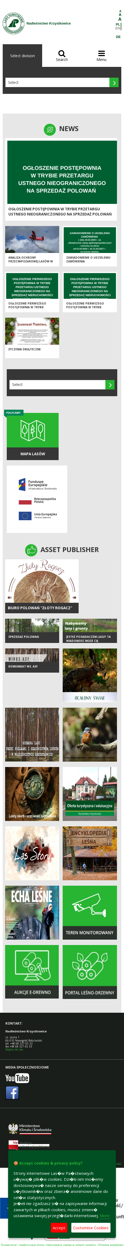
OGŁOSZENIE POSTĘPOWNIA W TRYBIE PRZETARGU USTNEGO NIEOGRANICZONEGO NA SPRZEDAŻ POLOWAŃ (60, 212)
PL (118, 24)
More (105, 1215)
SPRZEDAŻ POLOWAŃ (23, 637)
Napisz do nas (14, 1049)
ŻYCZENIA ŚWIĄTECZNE (24, 349)
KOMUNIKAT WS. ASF (23, 666)
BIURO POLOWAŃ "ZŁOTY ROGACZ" (40, 607)
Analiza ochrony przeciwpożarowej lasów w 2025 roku (30, 261)
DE (118, 37)
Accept (59, 1227)
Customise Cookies (91, 1227)
